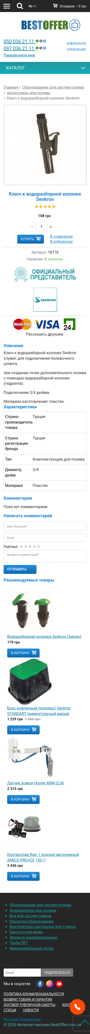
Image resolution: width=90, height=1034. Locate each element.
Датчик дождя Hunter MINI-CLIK (35, 783)
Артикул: (39, 252)
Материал (14, 485)
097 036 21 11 (25, 48)
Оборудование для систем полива (40, 905)
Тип (8, 459)
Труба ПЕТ (19, 943)
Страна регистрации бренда (16, 443)
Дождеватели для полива (33, 910)
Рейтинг (11, 546)
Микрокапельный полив (32, 948)
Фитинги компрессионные (33, 937)
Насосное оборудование (32, 921)
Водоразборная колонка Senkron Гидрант (44, 636)
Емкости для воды (26, 932)
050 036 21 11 (25, 41)
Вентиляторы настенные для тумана (43, 926)
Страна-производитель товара (17, 422)
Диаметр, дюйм (13, 472)
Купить (27, 239)
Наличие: (35, 259)
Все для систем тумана (30, 916)
